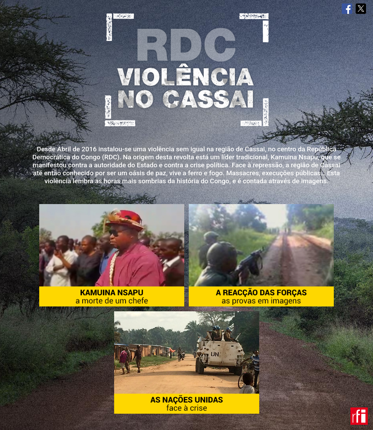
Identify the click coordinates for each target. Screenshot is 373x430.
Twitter (361, 8)
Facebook (347, 8)
